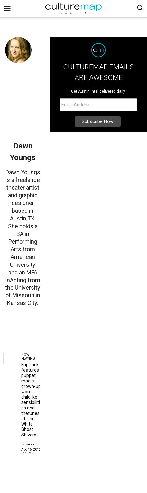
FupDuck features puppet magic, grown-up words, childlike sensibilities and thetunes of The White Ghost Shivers (31, 399)
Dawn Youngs (31, 444)
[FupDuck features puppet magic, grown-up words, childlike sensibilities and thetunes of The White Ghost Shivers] (10, 359)
